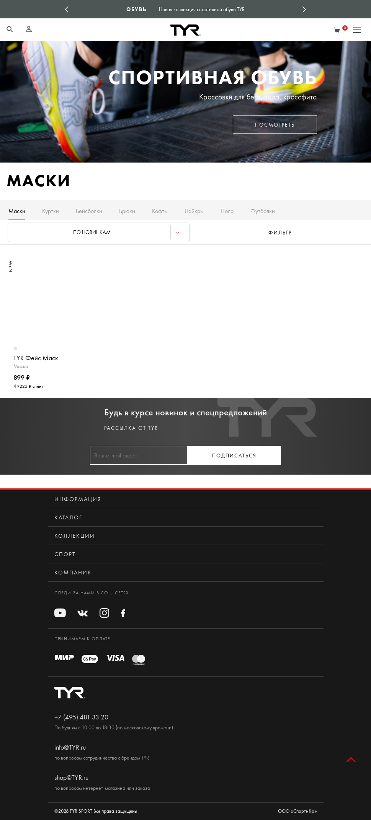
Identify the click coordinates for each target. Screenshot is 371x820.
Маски (16, 211)
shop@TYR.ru (71, 777)
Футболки (262, 211)
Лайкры (194, 211)
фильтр (280, 232)
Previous (67, 9)
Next (304, 9)
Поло (227, 211)
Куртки (50, 211)
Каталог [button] (68, 517)
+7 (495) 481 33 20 (81, 717)
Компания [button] (73, 572)
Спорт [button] (64, 554)
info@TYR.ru (70, 747)
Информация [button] (77, 499)
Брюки (127, 211)
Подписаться (234, 455)
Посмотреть (275, 125)
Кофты (160, 211)
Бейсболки (89, 211)
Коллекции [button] (74, 535)
